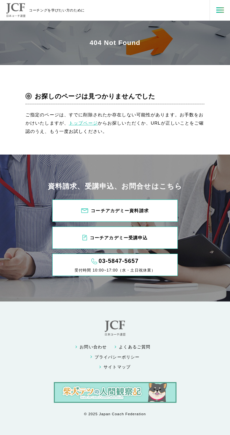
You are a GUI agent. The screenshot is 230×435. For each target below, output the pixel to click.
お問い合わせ (93, 347)
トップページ (83, 123)
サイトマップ (117, 367)
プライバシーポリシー (117, 357)
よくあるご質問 (134, 347)
